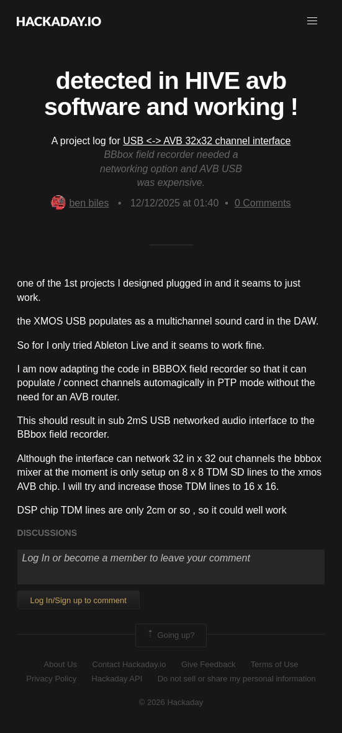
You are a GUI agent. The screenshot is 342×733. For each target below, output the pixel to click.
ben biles (80, 203)
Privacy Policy (51, 678)
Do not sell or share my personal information (237, 678)
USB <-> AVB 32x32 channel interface (206, 141)
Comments (263, 203)
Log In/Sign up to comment (78, 600)
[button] (312, 21)
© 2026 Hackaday (171, 702)
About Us (60, 664)
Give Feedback (208, 664)
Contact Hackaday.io (129, 664)
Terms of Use (275, 664)
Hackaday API (117, 678)
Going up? (170, 635)
